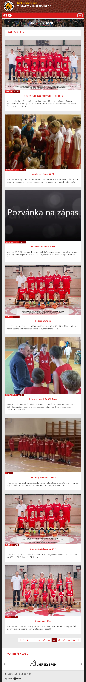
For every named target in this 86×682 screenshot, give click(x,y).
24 (28, 640)
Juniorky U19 (12, 170)
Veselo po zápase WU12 (43, 174)
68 (49, 640)
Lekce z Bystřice (43, 321)
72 (69, 640)
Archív (9, 91)
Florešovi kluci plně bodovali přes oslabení (43, 96)
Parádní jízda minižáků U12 (43, 477)
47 (33, 640)
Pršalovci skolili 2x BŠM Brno (43, 399)
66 (38, 640)
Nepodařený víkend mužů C (43, 549)
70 (59, 640)
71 (64, 640)
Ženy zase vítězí (43, 621)
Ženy (8, 617)
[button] (5, 662)
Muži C (9, 317)
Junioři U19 (11, 395)
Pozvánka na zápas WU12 (43, 246)
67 (44, 640)
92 (74, 640)
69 (54, 640)
